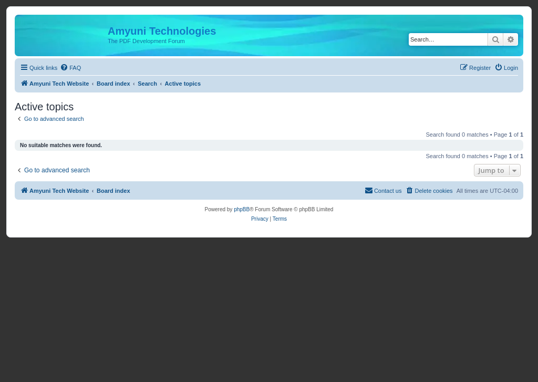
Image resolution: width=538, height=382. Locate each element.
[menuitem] (70, 67)
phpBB (242, 209)
